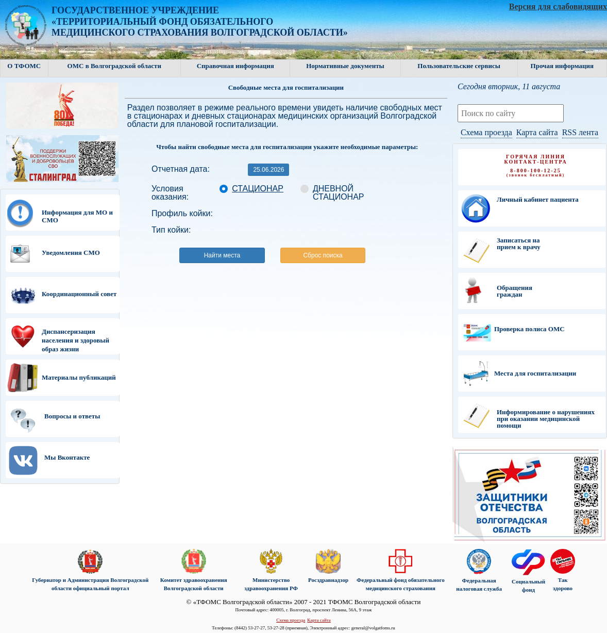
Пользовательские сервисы (458, 66)
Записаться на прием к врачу (519, 243)
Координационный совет (79, 294)
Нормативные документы (345, 66)
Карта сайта (537, 132)
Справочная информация (235, 66)
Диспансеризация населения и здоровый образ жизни (75, 340)
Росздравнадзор (328, 580)
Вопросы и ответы (72, 416)
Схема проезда (486, 132)
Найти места (222, 255)
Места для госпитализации (535, 373)
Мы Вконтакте (67, 457)
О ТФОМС (24, 66)
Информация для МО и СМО (77, 216)
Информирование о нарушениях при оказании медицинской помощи (546, 418)
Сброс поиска (322, 255)
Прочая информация (562, 66)
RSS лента (580, 132)
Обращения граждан (514, 291)
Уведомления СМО (71, 252)
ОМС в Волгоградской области (114, 66)
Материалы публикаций (79, 377)
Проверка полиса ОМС (529, 329)
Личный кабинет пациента (538, 199)
